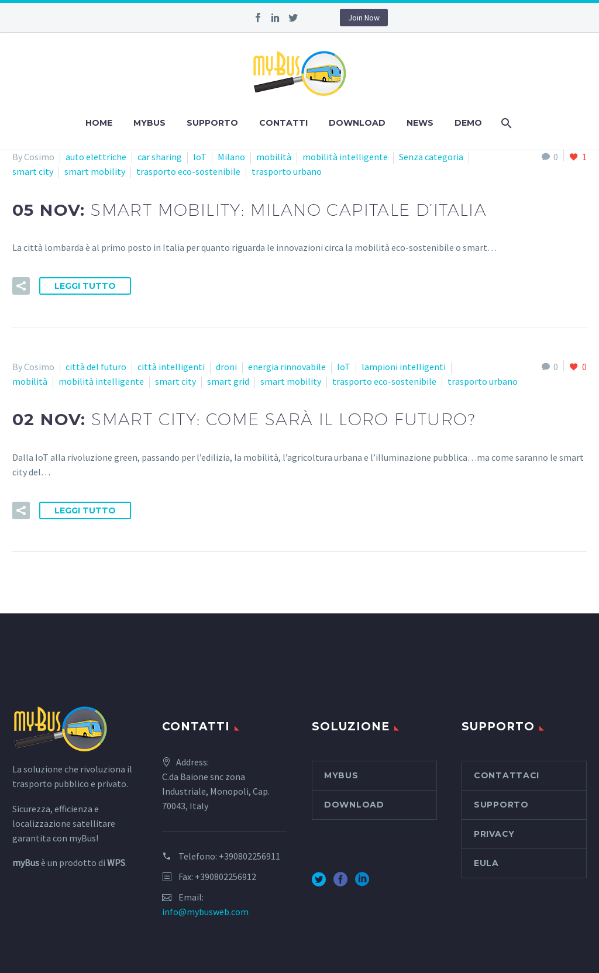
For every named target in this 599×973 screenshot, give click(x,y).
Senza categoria (431, 157)
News (420, 123)
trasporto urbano (287, 171)
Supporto (212, 123)
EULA (486, 863)
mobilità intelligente (345, 157)
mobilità (273, 157)
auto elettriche (96, 157)
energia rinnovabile (287, 366)
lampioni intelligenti (404, 366)
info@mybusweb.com (205, 911)
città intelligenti (171, 366)
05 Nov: (249, 210)
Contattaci (506, 775)
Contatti (283, 123)
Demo (468, 123)
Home (98, 123)
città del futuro (96, 366)
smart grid (228, 381)
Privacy (494, 834)
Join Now (364, 17)
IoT (199, 157)
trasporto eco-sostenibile (188, 171)
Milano (231, 157)
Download (357, 123)
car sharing (159, 157)
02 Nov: (243, 419)
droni (226, 366)
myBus (149, 123)
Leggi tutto (85, 286)
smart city (32, 171)
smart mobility (94, 171)
